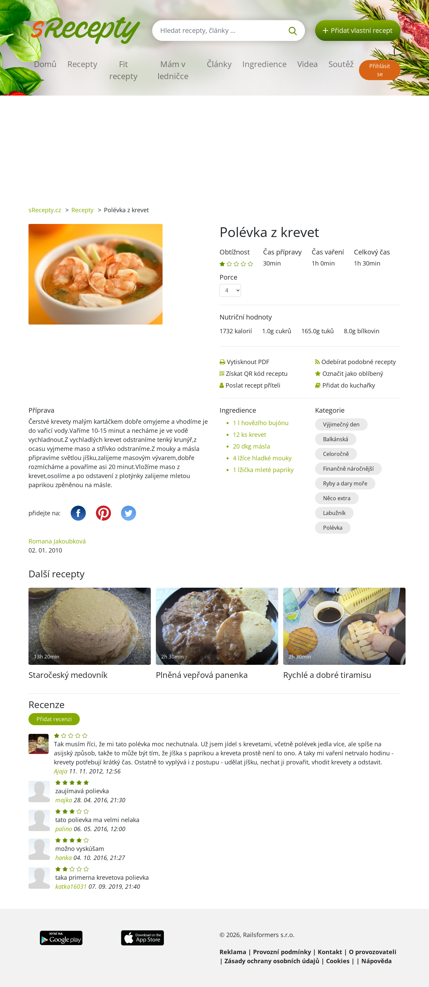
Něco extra (337, 498)
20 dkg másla (251, 446)
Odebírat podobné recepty (358, 362)
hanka (63, 858)
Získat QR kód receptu (257, 373)
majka (63, 800)
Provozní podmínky (282, 952)
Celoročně (336, 454)
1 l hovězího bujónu (261, 423)
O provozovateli (372, 952)
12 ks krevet (249, 434)
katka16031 (71, 886)
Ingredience (264, 63)
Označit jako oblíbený (352, 373)
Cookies (338, 961)
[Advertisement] (214, 146)
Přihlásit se (379, 70)
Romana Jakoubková (57, 541)
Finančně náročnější (348, 468)
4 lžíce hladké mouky (262, 458)
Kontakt (330, 952)
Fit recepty (123, 69)
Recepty (82, 63)
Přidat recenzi (54, 719)
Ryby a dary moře (345, 483)
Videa (307, 63)
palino (63, 829)
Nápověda (376, 961)
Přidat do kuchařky (348, 385)
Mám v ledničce (173, 69)
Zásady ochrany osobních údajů (272, 961)
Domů (45, 63)
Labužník (334, 513)
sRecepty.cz (44, 210)
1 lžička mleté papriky (263, 470)
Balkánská (335, 439)
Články (219, 63)
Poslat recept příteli (253, 385)
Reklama (233, 952)
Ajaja (60, 771)
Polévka (333, 527)
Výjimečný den (341, 424)
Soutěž (341, 63)
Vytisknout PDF (248, 362)
